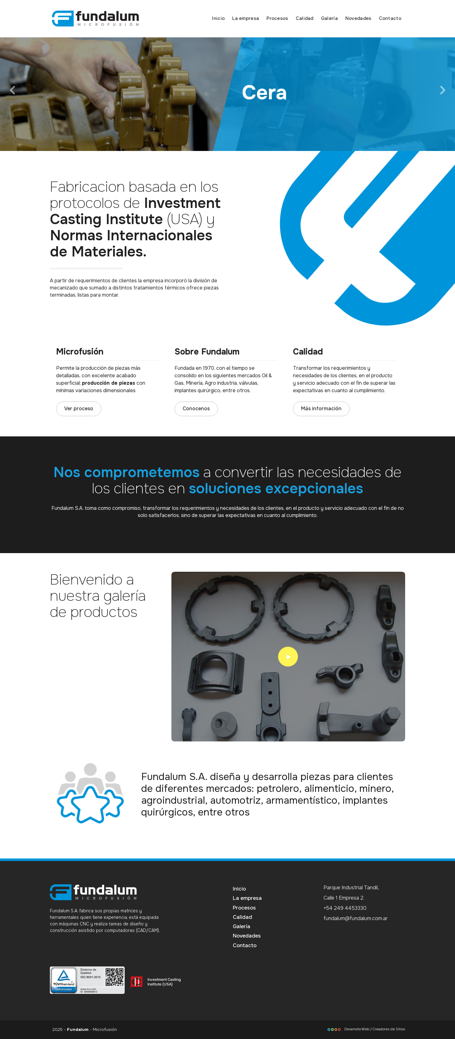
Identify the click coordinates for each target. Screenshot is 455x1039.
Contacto (390, 18)
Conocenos (196, 408)
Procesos (277, 18)
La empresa (245, 18)
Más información (321, 408)
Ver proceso (78, 408)
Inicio (218, 18)
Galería (329, 18)
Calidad (305, 18)
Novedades (358, 18)
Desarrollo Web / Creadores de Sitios (366, 1029)
